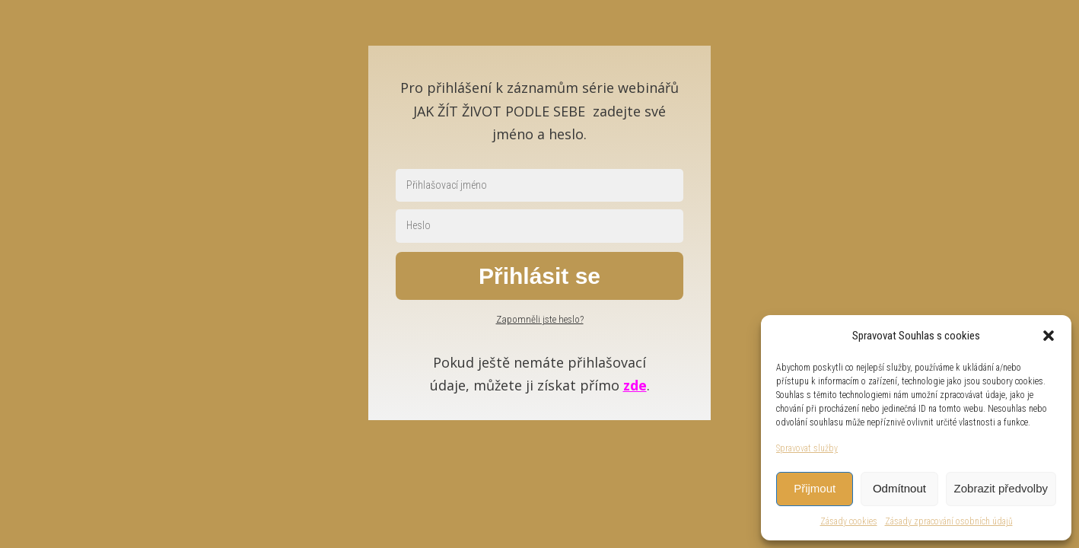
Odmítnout (899, 488)
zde (635, 385)
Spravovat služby (807, 448)
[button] (1048, 335)
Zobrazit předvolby (1001, 488)
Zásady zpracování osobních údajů (949, 521)
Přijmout (815, 488)
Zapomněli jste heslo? (540, 319)
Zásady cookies (848, 521)
